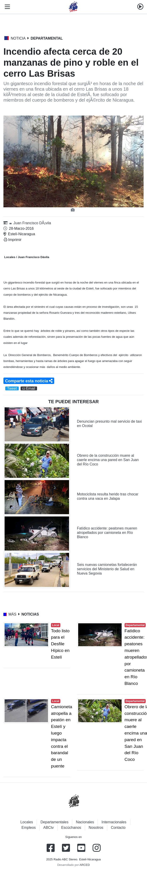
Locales (26, 822)
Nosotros (96, 827)
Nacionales (85, 822)
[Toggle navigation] (6, 7)
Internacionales (114, 822)
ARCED (85, 865)
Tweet (12, 388)
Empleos (28, 827)
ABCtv (48, 827)
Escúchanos (71, 827)
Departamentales (54, 822)
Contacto (118, 827)
